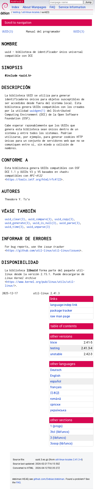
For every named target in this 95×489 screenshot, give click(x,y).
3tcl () (59, 432)
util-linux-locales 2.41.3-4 (68, 459)
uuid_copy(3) (64, 219)
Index (15, 7)
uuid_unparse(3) (38, 226)
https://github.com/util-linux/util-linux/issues (43, 250)
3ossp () (61, 443)
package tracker (61, 310)
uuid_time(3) (14, 226)
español (55, 381)
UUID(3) (7, 31)
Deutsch (55, 370)
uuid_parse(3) (69, 223)
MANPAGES (17, 1)
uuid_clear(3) (15, 219)
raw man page (60, 316)
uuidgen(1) (37, 110)
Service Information (72, 7)
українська (58, 410)
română (55, 399)
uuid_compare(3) (40, 219)
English (55, 375)
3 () (58, 438)
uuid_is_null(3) (44, 223)
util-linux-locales (30, 12)
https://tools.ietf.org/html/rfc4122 (33, 179)
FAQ (52, 7)
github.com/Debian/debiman (49, 479)
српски (55, 404)
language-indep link (63, 305)
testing (16, 12)
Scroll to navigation (18, 22)
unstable (56, 354)
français (55, 387)
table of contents (64, 326)
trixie (53, 342)
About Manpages (34, 7)
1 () (56, 426)
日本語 (54, 393)
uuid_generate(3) (17, 223)
